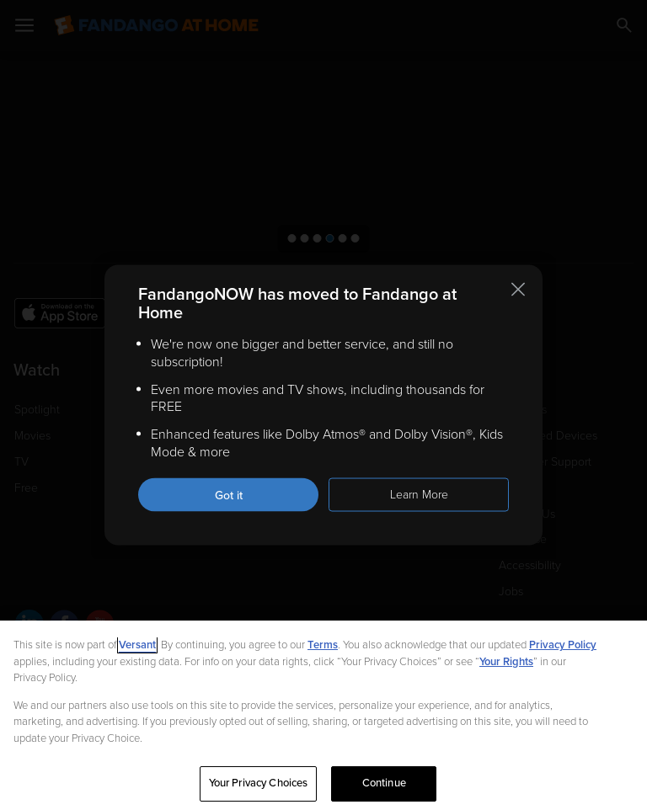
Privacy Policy (562, 645)
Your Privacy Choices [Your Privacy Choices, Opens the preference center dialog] (258, 783)
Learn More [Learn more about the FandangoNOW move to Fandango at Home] (419, 494)
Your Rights (506, 662)
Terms (322, 645)
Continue (384, 783)
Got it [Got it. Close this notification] (229, 495)
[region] (323, 715)
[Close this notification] (518, 289)
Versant (137, 645)
